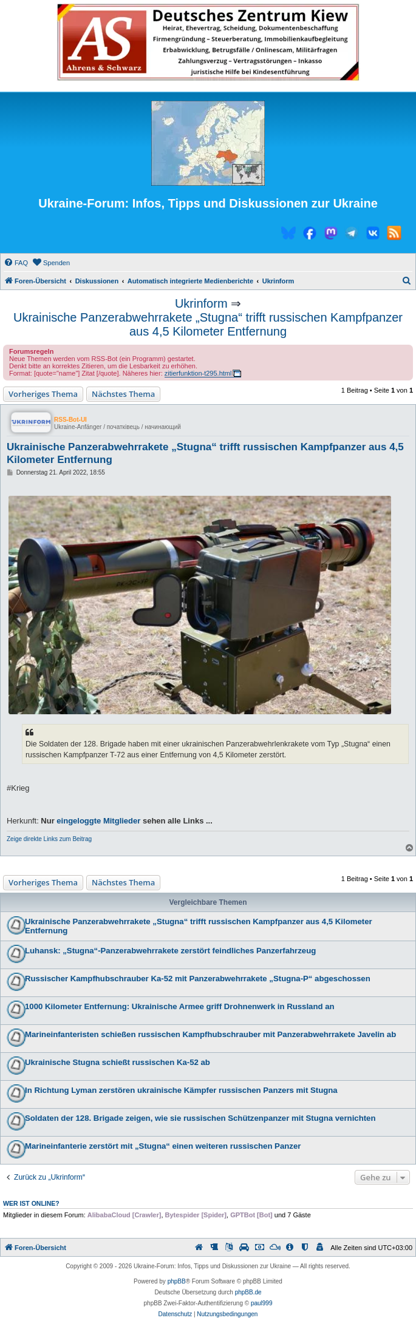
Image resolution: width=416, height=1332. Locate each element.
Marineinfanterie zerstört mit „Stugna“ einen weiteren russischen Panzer (163, 1146)
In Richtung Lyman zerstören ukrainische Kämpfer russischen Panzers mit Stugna (181, 1090)
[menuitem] (16, 262)
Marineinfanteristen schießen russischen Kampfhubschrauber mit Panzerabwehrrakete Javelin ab (210, 1034)
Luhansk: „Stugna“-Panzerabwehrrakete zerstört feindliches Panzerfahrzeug (170, 950)
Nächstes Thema (123, 393)
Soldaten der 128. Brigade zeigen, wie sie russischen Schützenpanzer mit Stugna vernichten (200, 1118)
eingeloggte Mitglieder (98, 820)
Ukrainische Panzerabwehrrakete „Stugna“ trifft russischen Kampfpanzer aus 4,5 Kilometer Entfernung (208, 324)
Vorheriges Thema (43, 393)
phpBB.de (248, 1292)
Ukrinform (201, 303)
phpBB (177, 1281)
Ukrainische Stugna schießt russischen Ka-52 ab (117, 1062)
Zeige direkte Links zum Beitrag (49, 839)
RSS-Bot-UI (70, 419)
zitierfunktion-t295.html (198, 373)
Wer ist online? (31, 1203)
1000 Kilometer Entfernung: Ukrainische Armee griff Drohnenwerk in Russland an (180, 1006)
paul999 (262, 1303)
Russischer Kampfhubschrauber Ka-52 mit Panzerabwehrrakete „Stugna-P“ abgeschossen (197, 978)
